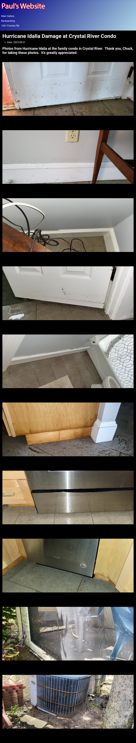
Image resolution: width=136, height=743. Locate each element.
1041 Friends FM (10, 25)
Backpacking (8, 20)
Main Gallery (7, 16)
